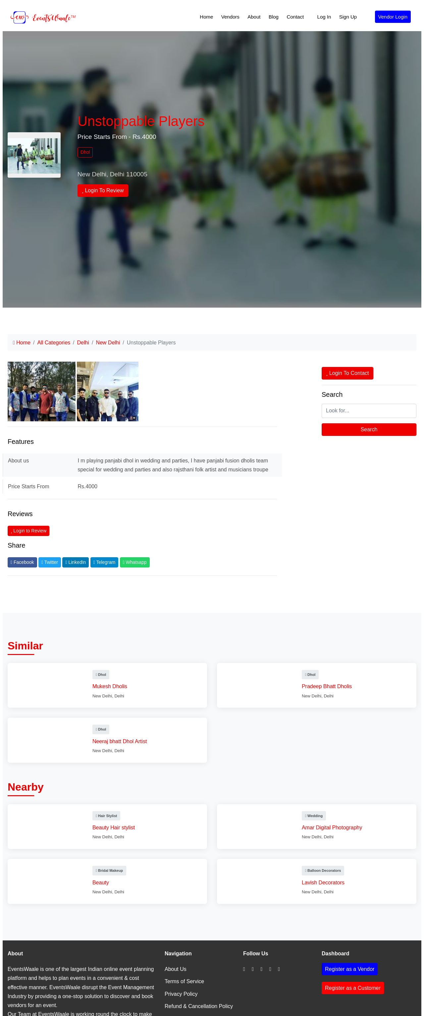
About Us (175, 969)
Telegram (104, 562)
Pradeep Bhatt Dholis (328, 686)
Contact (295, 17)
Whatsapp (135, 562)
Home (206, 17)
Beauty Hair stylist (115, 827)
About (253, 17)
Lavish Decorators (324, 882)
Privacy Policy (181, 994)
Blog (274, 17)
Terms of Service (184, 981)
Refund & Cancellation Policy (199, 1006)
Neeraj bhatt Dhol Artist (121, 741)
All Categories (53, 342)
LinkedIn (75, 562)
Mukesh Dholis (111, 686)
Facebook (22, 562)
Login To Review (103, 190)
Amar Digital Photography (333, 827)
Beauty (102, 882)
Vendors (230, 17)
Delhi (83, 342)
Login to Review (28, 530)
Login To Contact (347, 373)
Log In (324, 17)
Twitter (49, 562)
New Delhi (108, 342)
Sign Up (348, 17)
